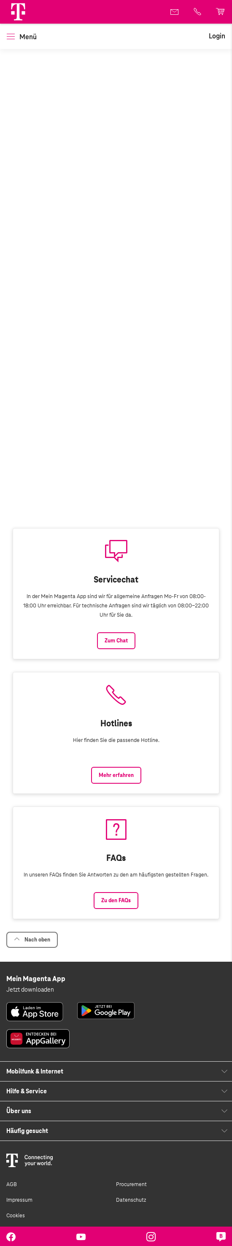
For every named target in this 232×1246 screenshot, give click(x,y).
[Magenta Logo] (18, 12)
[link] (175, 12)
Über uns (18, 1111)
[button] (18, 12)
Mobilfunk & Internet (34, 1071)
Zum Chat (116, 640)
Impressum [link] (19, 1200)
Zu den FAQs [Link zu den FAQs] (116, 900)
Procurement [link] (131, 1184)
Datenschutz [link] (131, 1200)
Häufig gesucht (27, 1131)
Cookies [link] (15, 1215)
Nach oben (32, 939)
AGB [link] (11, 1184)
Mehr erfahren (116, 775)
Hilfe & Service (26, 1091)
